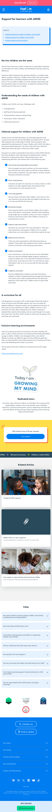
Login (48, 10)
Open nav (4, 10)
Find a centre (26, 732)
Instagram (18, 780)
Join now (32, 3)
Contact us (26, 724)
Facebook (13, 780)
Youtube (33, 780)
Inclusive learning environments (16, 40)
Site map (26, 786)
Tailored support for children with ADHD (19, 37)
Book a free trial (26, 808)
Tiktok (38, 780)
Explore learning (26, 10)
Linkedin (28, 780)
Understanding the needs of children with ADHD (22, 34)
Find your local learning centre (12, 353)
